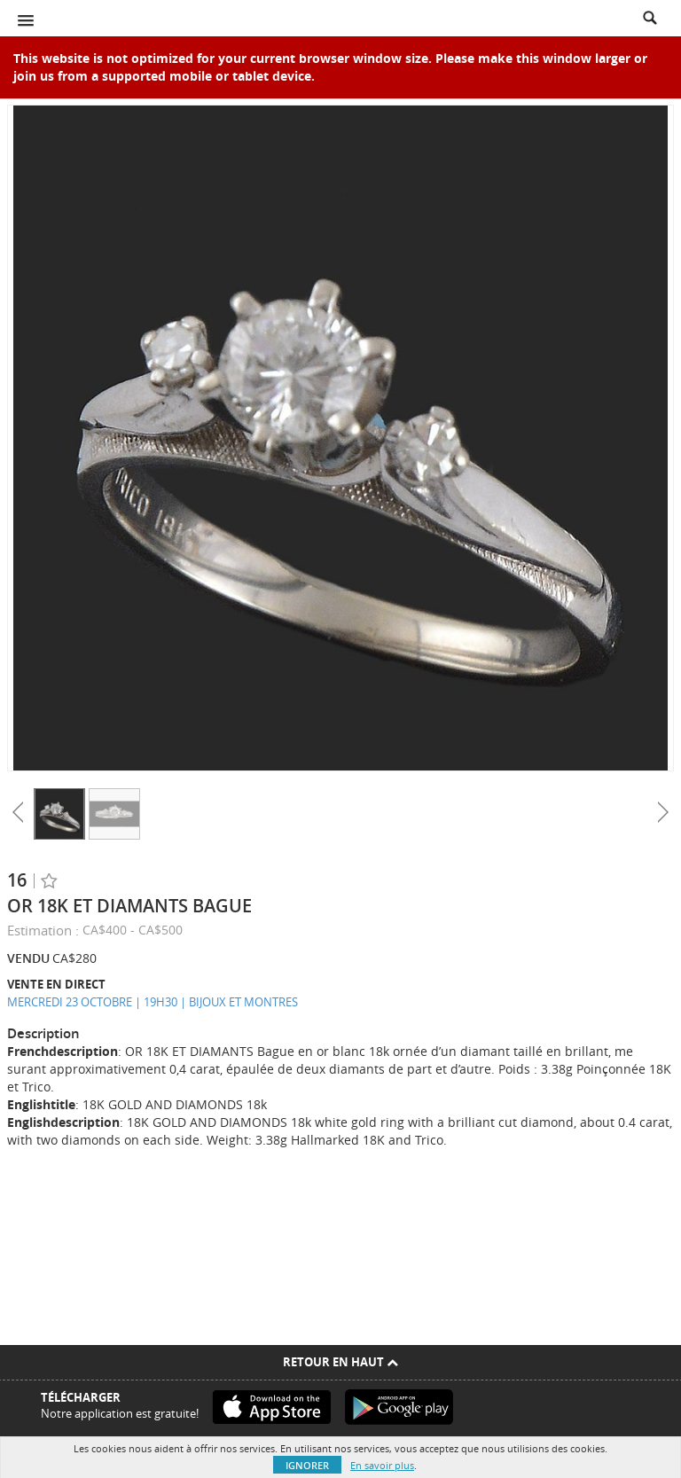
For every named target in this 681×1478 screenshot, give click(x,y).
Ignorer (307, 1465)
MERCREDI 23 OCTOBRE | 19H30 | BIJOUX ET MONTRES (152, 1002)
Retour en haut (340, 1362)
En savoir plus (382, 1465)
